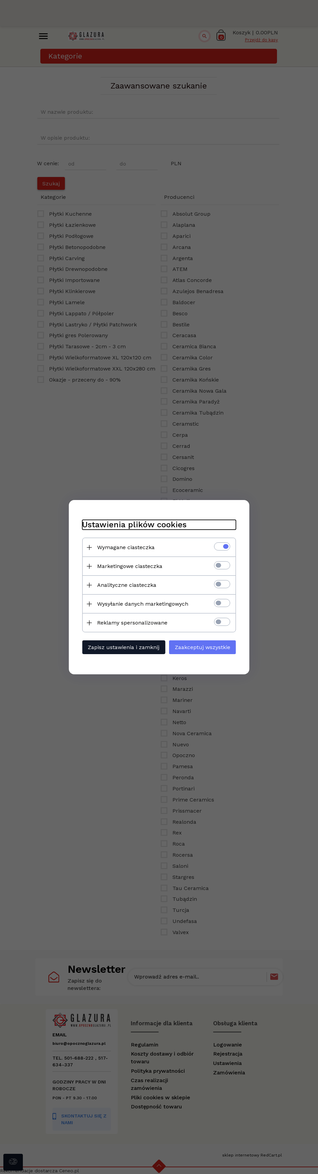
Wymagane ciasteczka (125, 547)
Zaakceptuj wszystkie (203, 647)
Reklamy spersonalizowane (132, 622)
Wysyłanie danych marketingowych (142, 604)
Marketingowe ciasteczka (129, 566)
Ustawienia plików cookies (134, 524)
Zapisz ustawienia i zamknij (123, 647)
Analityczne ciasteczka (126, 585)
